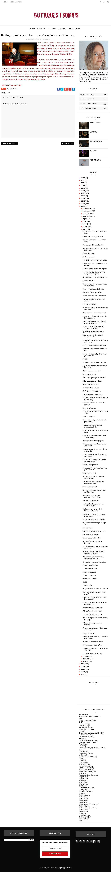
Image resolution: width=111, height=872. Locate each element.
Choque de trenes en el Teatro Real (94, 562)
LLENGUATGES (96, 141)
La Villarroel (83, 760)
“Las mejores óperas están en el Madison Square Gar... (93, 558)
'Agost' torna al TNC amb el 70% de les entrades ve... (95, 317)
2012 (83, 206)
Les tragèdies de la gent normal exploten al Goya (93, 505)
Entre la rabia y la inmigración (92, 614)
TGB (80, 820)
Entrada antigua (67, 143)
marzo (85, 656)
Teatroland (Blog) (85, 815)
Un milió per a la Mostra (90, 384)
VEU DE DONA (95, 160)
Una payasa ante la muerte (91, 371)
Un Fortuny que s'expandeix (92, 391)
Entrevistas (74, 29)
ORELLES (93, 151)
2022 (83, 180)
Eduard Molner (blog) (86, 727)
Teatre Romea (83, 810)
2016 (83, 196)
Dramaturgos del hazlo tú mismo (93, 245)
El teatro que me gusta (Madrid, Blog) (91, 733)
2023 (83, 178)
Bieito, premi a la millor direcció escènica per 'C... (93, 336)
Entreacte (82, 738)
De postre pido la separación (92, 292)
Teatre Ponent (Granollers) (88, 808)
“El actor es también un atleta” (93, 642)
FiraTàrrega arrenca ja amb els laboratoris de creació (92, 510)
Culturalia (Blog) (84, 726)
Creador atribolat (88, 280)
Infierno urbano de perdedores (93, 608)
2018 (83, 191)
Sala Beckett (83, 780)
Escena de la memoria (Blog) (88, 740)
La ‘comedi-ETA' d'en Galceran (92, 653)
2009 (83, 669)
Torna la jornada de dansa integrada (95, 269)
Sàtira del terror (88, 528)
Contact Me (16, 2)
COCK (85, 582)
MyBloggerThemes (65, 867)
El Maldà (82, 731)
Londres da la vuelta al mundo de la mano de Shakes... (94, 322)
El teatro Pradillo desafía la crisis (93, 289)
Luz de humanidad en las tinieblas (94, 519)
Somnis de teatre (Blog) (87, 788)
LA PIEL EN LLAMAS (89, 304)
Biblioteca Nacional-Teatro (87, 720)
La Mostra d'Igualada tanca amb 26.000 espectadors (93, 327)
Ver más (88, 81)
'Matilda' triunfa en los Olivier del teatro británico (93, 477)
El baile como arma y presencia (93, 236)
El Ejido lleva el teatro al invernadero (95, 260)
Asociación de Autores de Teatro (89, 716)
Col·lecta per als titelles (90, 565)
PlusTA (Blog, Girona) (86, 769)
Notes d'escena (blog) (86, 766)
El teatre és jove (88, 585)
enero (85, 661)
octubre (86, 213)
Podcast (62, 29)
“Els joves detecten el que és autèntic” (95, 589)
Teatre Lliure (83, 802)
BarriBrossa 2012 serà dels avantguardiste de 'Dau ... (92, 496)
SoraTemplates (52, 867)
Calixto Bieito (45, 39)
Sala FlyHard (83, 782)
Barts (80, 718)
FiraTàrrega (82, 746)
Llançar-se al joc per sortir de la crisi (94, 362)
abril (85, 229)
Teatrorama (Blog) (85, 817)
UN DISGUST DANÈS (90, 579)
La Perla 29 (82, 758)
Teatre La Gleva (84, 799)
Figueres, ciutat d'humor (91, 500)
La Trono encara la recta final (92, 645)
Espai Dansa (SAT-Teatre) (87, 742)
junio (85, 224)
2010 (83, 666)
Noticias (52, 29)
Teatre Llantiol (83, 800)
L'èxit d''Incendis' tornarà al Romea (94, 345)
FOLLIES (85, 359)
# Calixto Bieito (12, 89)
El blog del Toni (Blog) (86, 729)
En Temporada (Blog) (86, 735)
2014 (83, 201)
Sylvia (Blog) (83, 789)
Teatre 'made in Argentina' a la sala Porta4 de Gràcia (94, 460)
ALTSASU (93, 132)
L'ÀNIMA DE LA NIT (89, 575)
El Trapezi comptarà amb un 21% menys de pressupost (94, 273)
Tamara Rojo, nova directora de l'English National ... (93, 482)
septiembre (87, 216)
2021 (83, 183)
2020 (83, 185)
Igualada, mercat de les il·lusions (93, 332)
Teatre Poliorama (84, 806)
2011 (83, 664)
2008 (83, 672)
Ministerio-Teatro (84, 764)
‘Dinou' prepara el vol (90, 487)
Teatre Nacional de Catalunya (88, 804)
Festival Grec (83, 744)
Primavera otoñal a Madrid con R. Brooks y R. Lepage (94, 552)
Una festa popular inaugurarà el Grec (95, 277)
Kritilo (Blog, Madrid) (86, 753)
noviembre (87, 211)
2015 (83, 198)
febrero (86, 659)
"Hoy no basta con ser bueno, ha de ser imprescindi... (95, 285)
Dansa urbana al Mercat (90, 388)
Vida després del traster (90, 535)
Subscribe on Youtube (94, 104)
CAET (81, 722)
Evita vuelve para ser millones (92, 381)
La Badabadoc (83, 755)
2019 (83, 188)
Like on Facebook (94, 99)
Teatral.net (82, 793)
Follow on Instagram (94, 108)
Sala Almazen (83, 779)
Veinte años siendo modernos (92, 611)
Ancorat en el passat (89, 374)
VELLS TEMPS (95, 123)
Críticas (41, 29)
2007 (83, 674)
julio (85, 221)
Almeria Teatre (83, 715)
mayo (85, 226)
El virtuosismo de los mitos (91, 538)
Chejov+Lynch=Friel (89, 473)
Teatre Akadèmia (84, 795)
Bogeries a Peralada (89, 408)
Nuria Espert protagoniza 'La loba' (94, 378)
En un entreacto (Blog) (86, 737)
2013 (83, 204)
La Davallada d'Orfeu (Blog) (88, 757)
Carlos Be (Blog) (84, 724)
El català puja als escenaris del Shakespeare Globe (92, 426)
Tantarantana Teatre (85, 791)
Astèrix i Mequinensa (89, 416)
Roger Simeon (83, 777)
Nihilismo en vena (88, 257)
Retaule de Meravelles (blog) (88, 775)
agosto (86, 219)
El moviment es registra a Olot (93, 394)
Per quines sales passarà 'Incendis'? (94, 313)
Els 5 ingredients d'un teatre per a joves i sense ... (94, 515)
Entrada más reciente (9, 143)
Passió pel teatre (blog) (86, 768)
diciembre (87, 208)
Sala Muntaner (84, 784)
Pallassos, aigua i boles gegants (93, 441)
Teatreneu (82, 813)
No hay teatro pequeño (90, 465)
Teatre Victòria (83, 811)
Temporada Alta (84, 819)
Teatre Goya (83, 797)
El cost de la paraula (89, 572)
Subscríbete (55, 854)
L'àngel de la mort (88, 633)
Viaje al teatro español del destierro (94, 296)
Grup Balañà (83, 751)
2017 (83, 193)
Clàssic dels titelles (89, 253)
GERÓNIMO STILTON (90, 569)
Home (5, 2)
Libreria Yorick (83, 762)
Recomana (82, 773)
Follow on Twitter (94, 94)
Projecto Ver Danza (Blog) (87, 771)
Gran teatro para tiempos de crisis (94, 531)
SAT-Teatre (82, 786)
